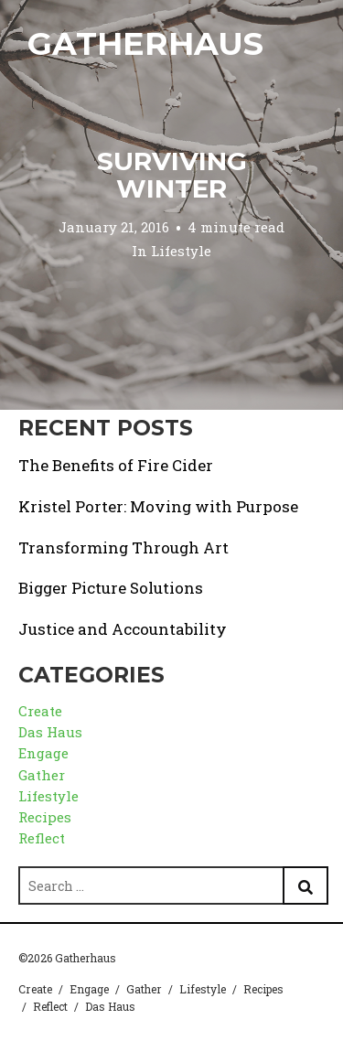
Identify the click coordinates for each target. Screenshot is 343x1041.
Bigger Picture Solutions (110, 587)
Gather (41, 775)
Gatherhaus (145, 43)
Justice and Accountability (122, 628)
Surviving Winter (172, 174)
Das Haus (50, 732)
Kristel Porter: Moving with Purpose (158, 506)
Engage (43, 753)
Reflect (41, 838)
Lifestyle (181, 250)
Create (40, 711)
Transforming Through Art (123, 547)
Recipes (44, 817)
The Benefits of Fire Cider (115, 465)
